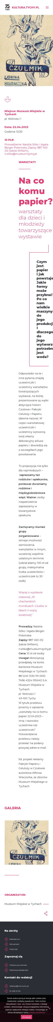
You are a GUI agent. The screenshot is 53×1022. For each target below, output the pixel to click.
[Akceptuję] (49, 1008)
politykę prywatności (37, 1012)
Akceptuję (26, 1017)
